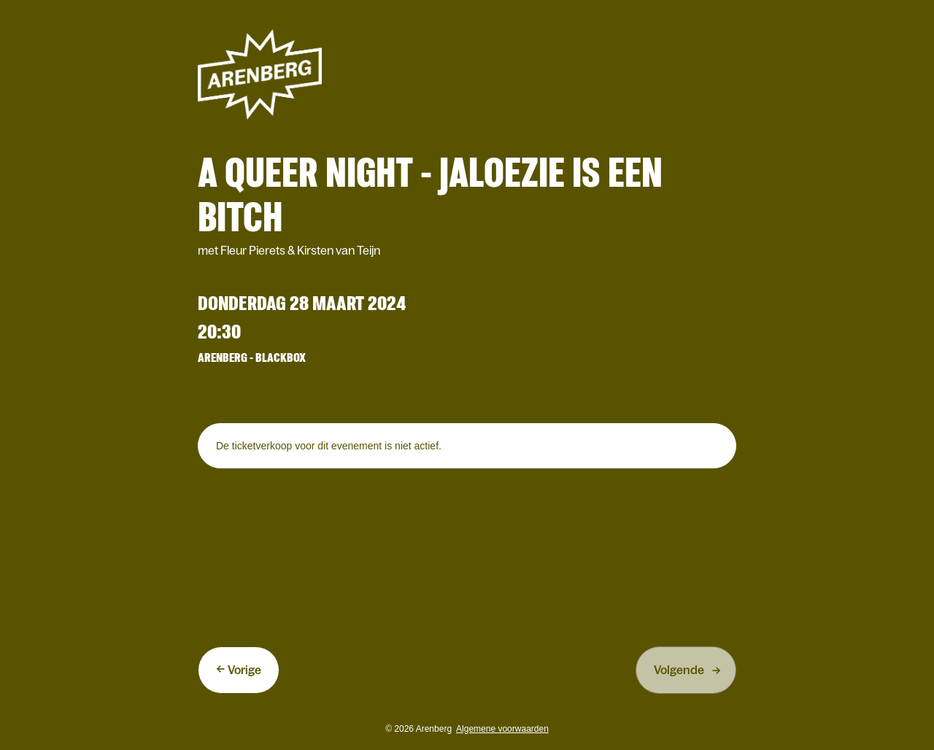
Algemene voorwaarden (502, 729)
